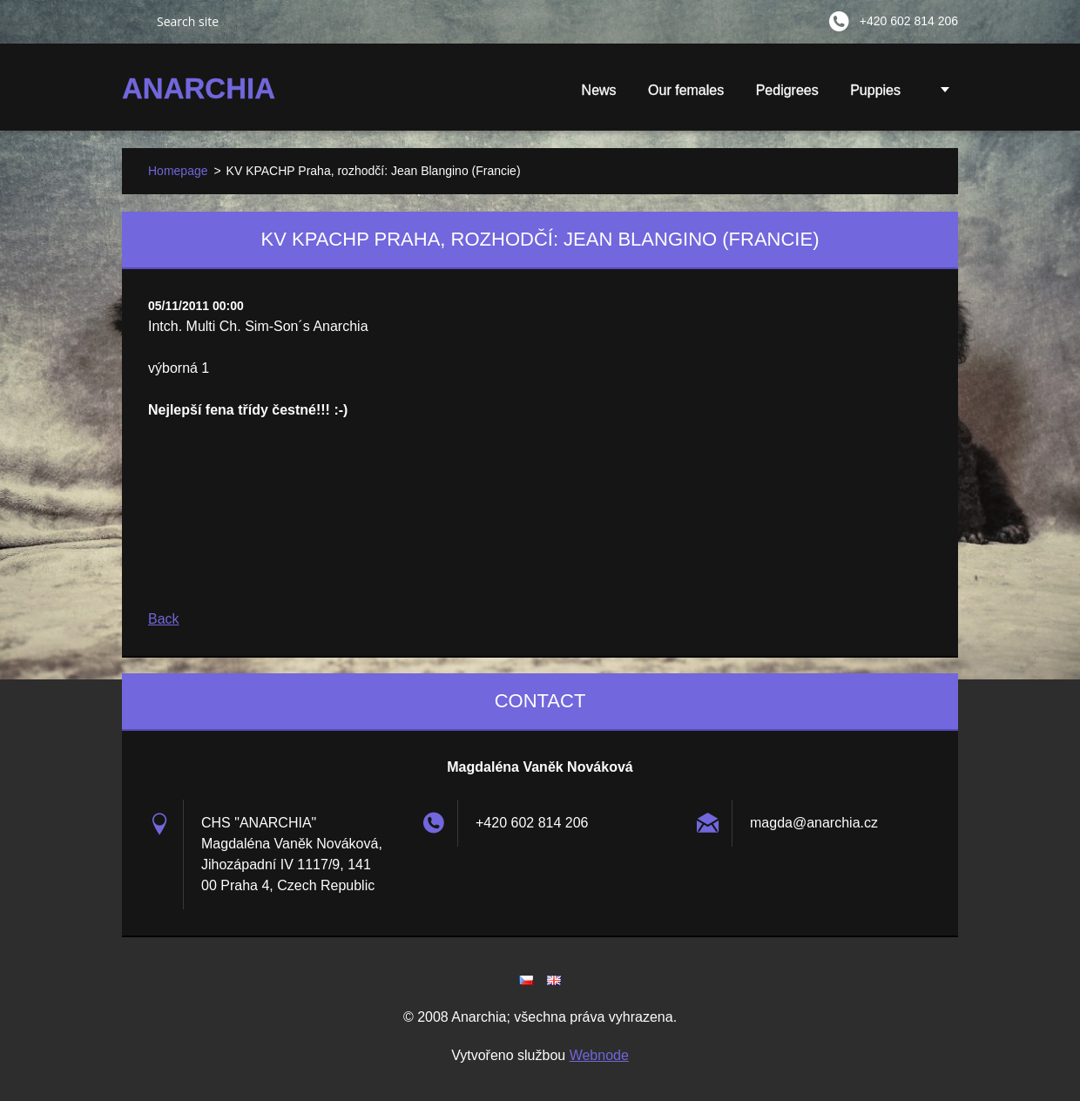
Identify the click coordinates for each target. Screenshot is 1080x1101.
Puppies (875, 96)
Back (163, 618)
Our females (686, 90)
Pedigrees (787, 90)
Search (132, 21)
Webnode (599, 1055)
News (599, 90)
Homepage (178, 171)
